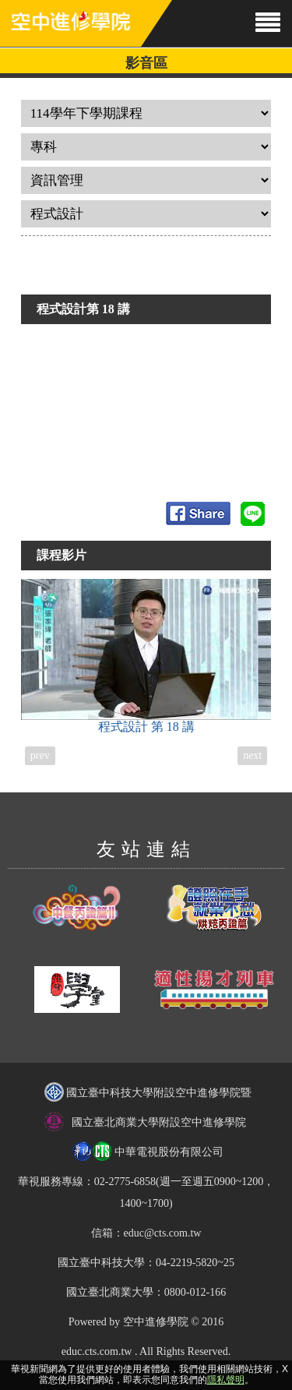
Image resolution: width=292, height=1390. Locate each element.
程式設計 (146, 656)
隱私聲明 (226, 1379)
